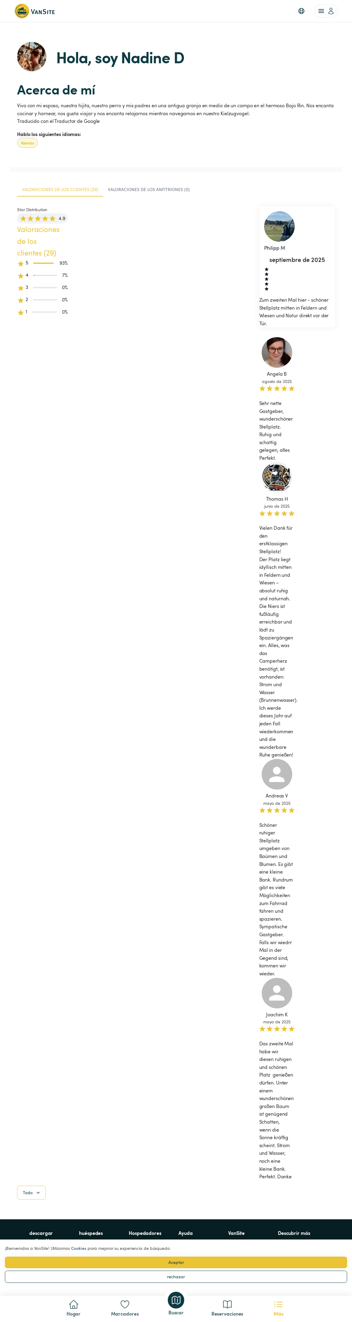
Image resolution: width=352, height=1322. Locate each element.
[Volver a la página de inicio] (35, 11)
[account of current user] (326, 11)
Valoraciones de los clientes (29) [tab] (60, 189)
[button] (301, 11)
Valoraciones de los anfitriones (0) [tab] (149, 189)
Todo (32, 1193)
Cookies (78, 1248)
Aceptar (176, 1262)
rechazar (176, 1277)
